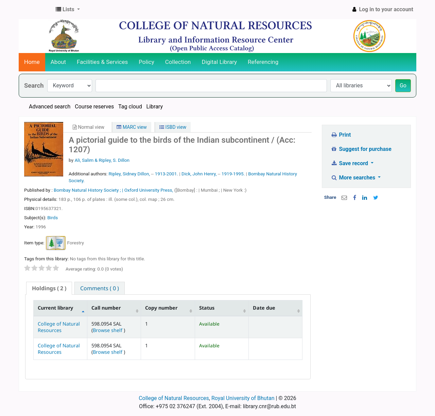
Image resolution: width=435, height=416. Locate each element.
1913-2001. (166, 173)
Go (403, 85)
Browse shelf (108, 330)
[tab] (49, 288)
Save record (350, 163)
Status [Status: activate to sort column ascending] (206, 308)
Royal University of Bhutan (243, 398)
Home (32, 61)
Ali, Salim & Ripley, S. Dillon (102, 160)
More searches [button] (354, 177)
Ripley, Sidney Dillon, (129, 173)
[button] (68, 9)
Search (34, 85)
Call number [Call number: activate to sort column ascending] (106, 308)
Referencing (263, 61)
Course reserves (94, 106)
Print (341, 135)
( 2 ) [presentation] (49, 288)
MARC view (131, 127)
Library (154, 106)
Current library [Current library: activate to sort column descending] (55, 308)
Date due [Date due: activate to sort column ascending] (264, 308)
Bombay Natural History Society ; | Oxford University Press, (114, 190)
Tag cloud (130, 106)
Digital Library (219, 61)
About (58, 61)
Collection (178, 61)
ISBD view (172, 127)
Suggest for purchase (361, 149)
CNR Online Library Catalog (36, 9)
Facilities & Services (102, 61)
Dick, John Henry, (198, 173)
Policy (146, 61)
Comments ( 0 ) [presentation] (99, 288)
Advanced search (49, 106)
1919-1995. (233, 173)
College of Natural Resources (59, 326)
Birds (52, 217)
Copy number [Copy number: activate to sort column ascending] (161, 308)
